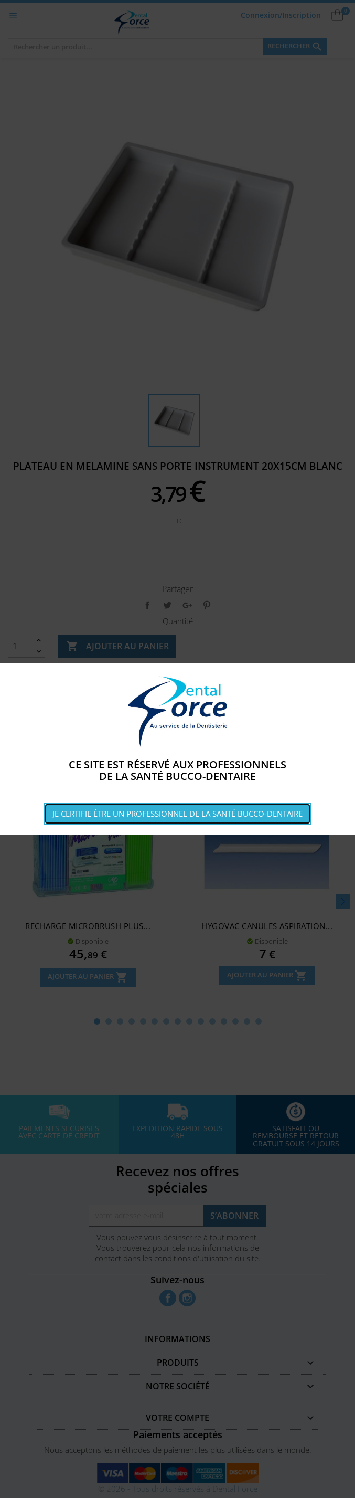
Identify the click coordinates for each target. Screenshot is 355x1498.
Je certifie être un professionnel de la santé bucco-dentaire (177, 813)
